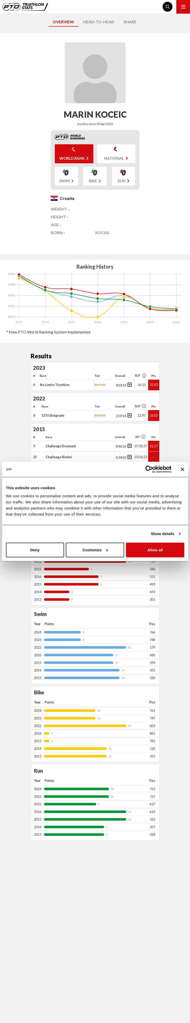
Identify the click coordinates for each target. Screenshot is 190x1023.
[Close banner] (182, 469)
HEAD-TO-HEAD (98, 21)
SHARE (130, 21)
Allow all (155, 550)
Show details (163, 534)
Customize (95, 550)
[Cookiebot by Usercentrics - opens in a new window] (149, 469)
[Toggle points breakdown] (129, 384)
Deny (35, 550)
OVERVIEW (63, 21)
